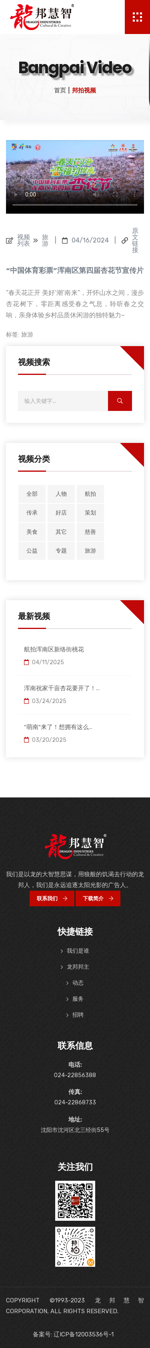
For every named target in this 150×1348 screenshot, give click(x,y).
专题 (61, 550)
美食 (32, 532)
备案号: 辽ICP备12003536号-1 (73, 1334)
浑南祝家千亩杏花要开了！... (62, 688)
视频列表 (23, 240)
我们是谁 (78, 950)
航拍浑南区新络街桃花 (54, 649)
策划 (90, 512)
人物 (61, 494)
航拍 (90, 494)
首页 (60, 90)
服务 (78, 998)
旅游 (27, 334)
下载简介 (98, 898)
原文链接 (135, 240)
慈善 (90, 532)
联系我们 (52, 898)
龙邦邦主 (78, 966)
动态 (78, 982)
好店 (61, 512)
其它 (61, 532)
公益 (32, 550)
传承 (32, 512)
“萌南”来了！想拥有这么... (58, 727)
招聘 (78, 1015)
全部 (32, 494)
